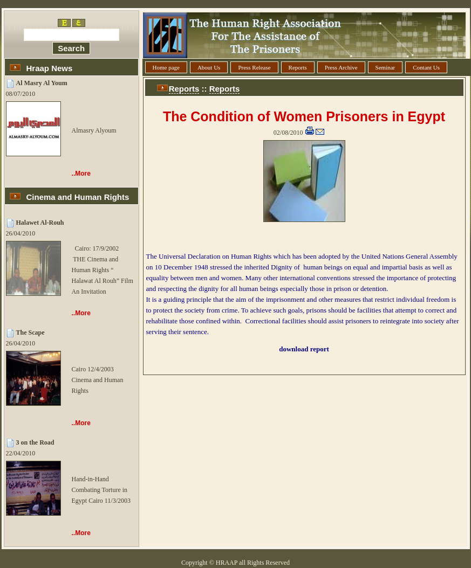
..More (81, 173)
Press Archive (341, 67)
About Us (208, 67)
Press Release (254, 67)
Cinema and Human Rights (77, 197)
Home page (166, 67)
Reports (298, 67)
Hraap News (49, 68)
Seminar (385, 67)
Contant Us (426, 67)
